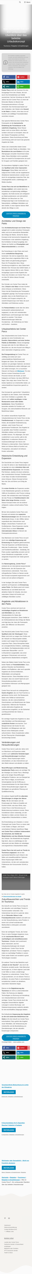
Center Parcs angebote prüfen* (16, 215)
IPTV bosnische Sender (11, 1250)
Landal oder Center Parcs (11, 1242)
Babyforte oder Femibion (11, 1248)
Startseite (5, 1177)
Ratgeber (23, 1172)
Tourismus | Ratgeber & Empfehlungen (16, 46)
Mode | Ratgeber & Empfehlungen (11, 1172)
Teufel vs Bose (8, 1252)
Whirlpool (20, 371)
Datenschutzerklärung (10, 1227)
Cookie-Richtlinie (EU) (10, 1229)
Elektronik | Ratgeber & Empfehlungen (12, 1096)
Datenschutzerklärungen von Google (12, 896)
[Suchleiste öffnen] (19, 2)
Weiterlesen (8, 1092)
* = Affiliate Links (9, 1231)
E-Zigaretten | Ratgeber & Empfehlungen (13, 1134)
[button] (9, 77)
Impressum (7, 1225)
